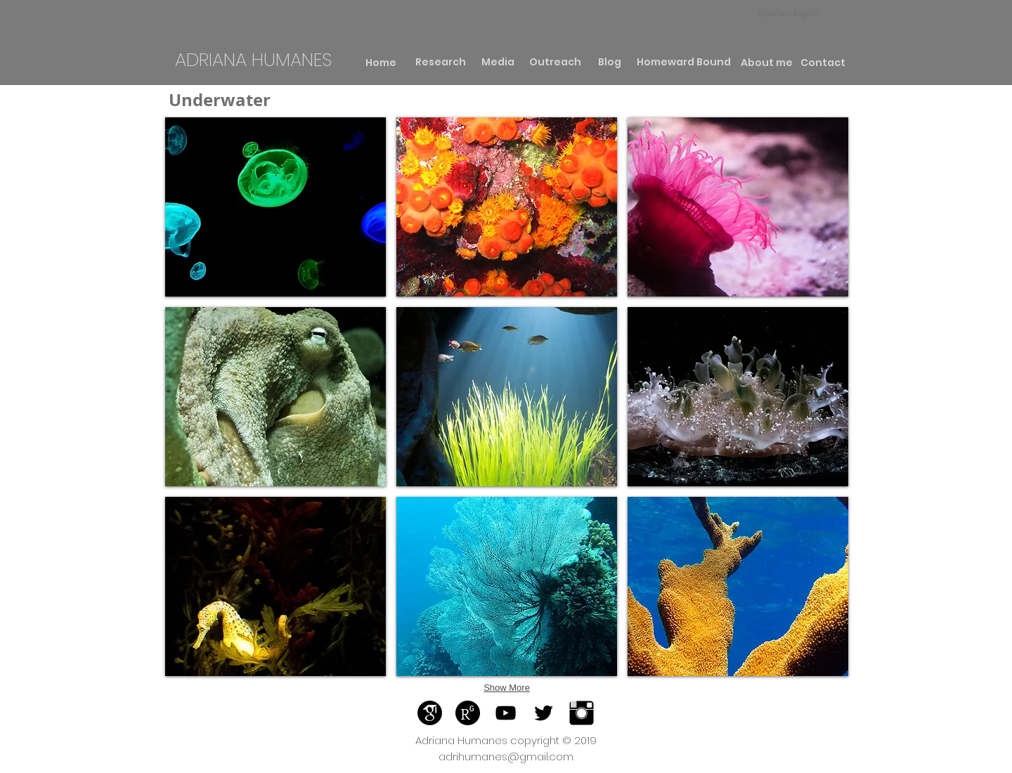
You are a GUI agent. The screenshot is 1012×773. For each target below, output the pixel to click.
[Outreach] (555, 62)
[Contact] (822, 63)
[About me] (766, 63)
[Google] (429, 713)
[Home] (380, 63)
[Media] (497, 62)
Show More (507, 687)
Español (773, 13)
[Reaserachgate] (467, 713)
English (805, 13)
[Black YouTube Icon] (505, 713)
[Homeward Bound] (684, 62)
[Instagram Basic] (581, 713)
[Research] (440, 62)
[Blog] (609, 62)
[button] (275, 207)
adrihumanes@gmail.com (506, 756)
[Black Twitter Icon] (543, 713)
